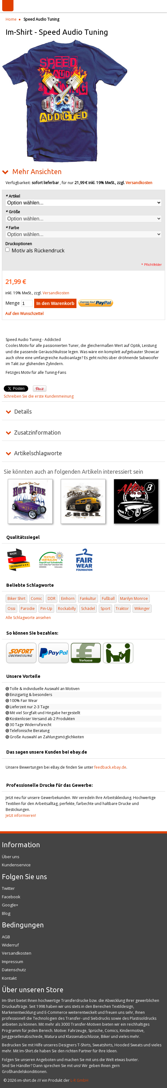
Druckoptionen (18, 243)
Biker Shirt (16, 598)
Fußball (108, 598)
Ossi (11, 608)
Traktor (122, 608)
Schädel (88, 608)
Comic (36, 598)
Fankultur (88, 598)
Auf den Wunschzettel (24, 313)
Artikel (12, 196)
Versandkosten (139, 182)
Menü (7, 5)
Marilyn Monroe (134, 598)
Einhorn (68, 598)
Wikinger (142, 608)
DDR (51, 598)
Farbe (12, 227)
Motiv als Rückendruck (38, 250)
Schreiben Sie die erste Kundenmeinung (39, 396)
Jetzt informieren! (21, 815)
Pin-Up (46, 608)
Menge (12, 303)
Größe (12, 211)
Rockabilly (67, 608)
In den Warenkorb (55, 303)
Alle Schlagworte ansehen (28, 617)
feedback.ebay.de (110, 767)
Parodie (28, 608)
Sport (105, 608)
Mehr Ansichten (37, 171)
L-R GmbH (79, 1080)
